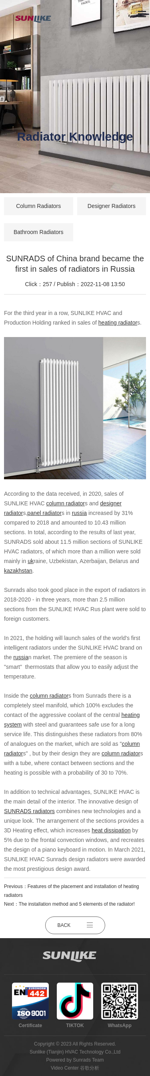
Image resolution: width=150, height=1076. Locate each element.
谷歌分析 (89, 1068)
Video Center (65, 1068)
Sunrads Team (88, 1060)
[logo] (37, 14)
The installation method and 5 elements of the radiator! (77, 904)
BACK (75, 925)
